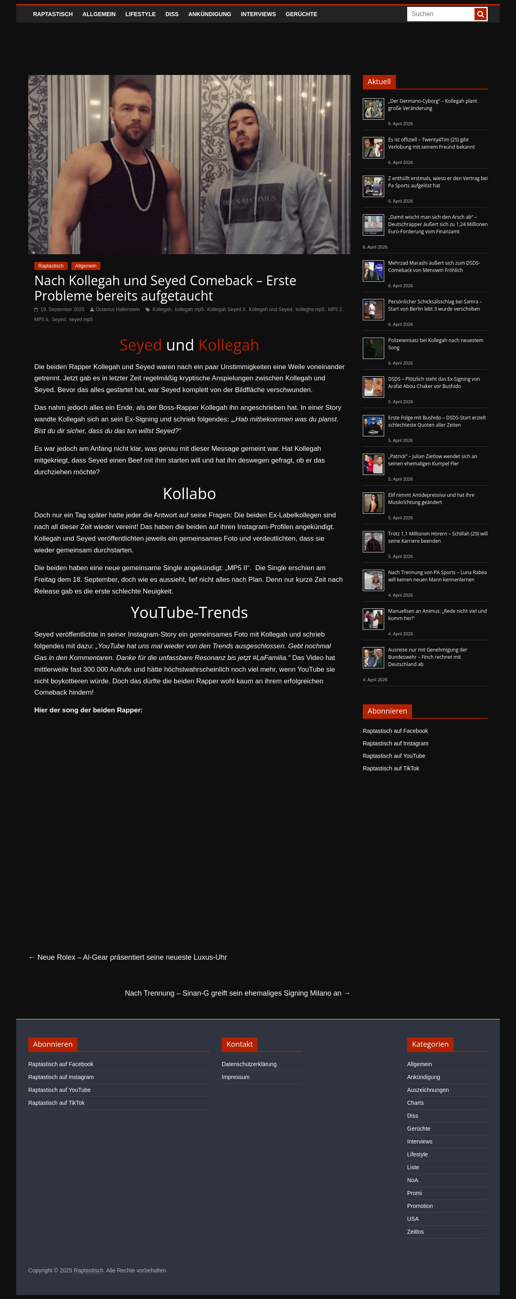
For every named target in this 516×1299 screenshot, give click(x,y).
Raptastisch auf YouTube (394, 756)
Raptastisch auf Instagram (396, 743)
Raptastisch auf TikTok (391, 768)
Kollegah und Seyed (270, 309)
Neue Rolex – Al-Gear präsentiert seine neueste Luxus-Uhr (127, 957)
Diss (172, 14)
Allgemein (99, 14)
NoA (412, 1180)
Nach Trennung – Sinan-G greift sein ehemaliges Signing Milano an (238, 993)
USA (413, 1219)
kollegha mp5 (310, 309)
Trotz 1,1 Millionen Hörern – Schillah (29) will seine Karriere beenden (438, 537)
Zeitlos (415, 1231)
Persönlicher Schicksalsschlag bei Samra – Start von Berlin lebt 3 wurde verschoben (435, 305)
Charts (415, 1103)
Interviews (258, 14)
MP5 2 (335, 309)
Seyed (59, 319)
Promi (414, 1193)
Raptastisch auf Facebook (395, 731)
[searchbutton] (480, 14)
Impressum (236, 1077)
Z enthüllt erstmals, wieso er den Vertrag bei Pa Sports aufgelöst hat (438, 182)
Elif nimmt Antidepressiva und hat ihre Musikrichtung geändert (431, 499)
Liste (413, 1167)
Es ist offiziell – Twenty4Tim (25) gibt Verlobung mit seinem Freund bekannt (431, 143)
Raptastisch (53, 14)
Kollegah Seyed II (226, 309)
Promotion (420, 1206)
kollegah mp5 (189, 309)
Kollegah (161, 309)
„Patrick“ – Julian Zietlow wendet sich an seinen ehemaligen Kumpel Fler (432, 460)
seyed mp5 (81, 319)
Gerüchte (302, 14)
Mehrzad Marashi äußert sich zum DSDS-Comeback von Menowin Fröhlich (434, 266)
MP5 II (41, 319)
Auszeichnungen (428, 1090)
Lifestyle (140, 14)
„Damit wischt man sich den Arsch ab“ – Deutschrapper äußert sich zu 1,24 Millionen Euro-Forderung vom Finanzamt (438, 224)
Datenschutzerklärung (249, 1064)
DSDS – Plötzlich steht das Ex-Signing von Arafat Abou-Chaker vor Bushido (434, 383)
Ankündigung (209, 14)
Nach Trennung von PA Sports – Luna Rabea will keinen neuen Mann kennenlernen (437, 576)
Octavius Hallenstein (118, 309)
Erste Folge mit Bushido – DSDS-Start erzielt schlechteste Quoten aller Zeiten (437, 421)
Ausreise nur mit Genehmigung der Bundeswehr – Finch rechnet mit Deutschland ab (427, 657)
